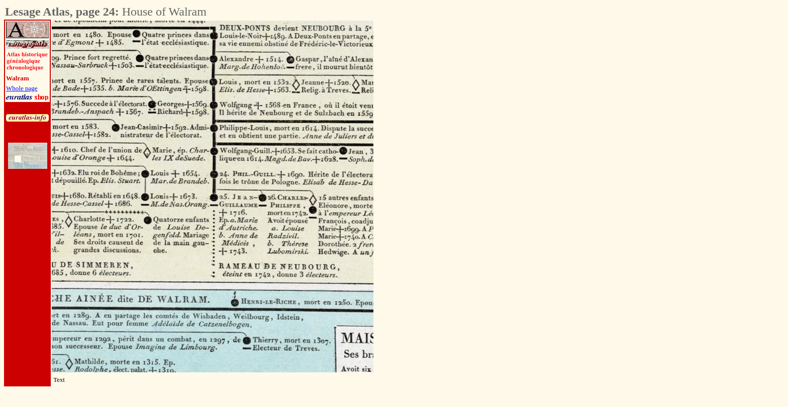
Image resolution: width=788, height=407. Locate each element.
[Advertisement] (429, 171)
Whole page (21, 88)
